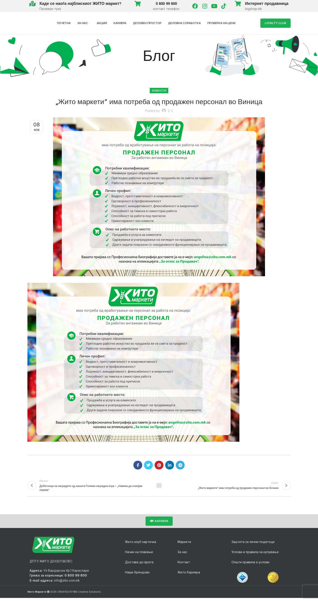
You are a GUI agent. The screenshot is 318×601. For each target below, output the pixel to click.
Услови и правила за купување (255, 555)
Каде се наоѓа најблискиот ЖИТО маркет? (80, 3)
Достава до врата (139, 565)
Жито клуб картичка (140, 545)
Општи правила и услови (250, 565)
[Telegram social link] (180, 465)
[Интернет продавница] (238, 3)
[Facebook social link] (137, 465)
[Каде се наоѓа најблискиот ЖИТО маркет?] (32, 3)
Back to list (159, 487)
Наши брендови (137, 575)
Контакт (184, 565)
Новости (159, 90)
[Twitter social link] (148, 465)
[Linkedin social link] (169, 465)
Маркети (184, 545)
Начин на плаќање (139, 555)
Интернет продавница (266, 3)
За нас (182, 555)
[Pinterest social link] (159, 465)
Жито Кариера (189, 575)
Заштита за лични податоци (252, 545)
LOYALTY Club (275, 23)
